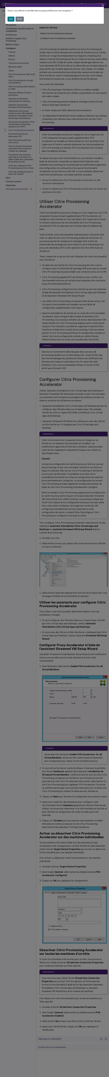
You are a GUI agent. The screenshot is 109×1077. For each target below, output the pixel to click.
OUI (11, 19)
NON (19, 19)
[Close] (103, 5)
